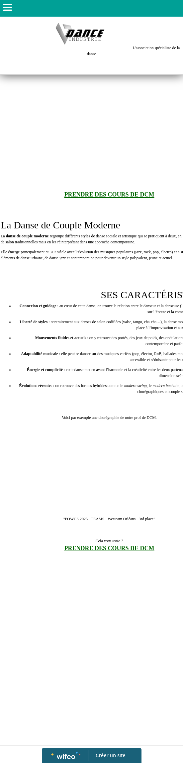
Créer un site (110, 755)
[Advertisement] (91, 124)
